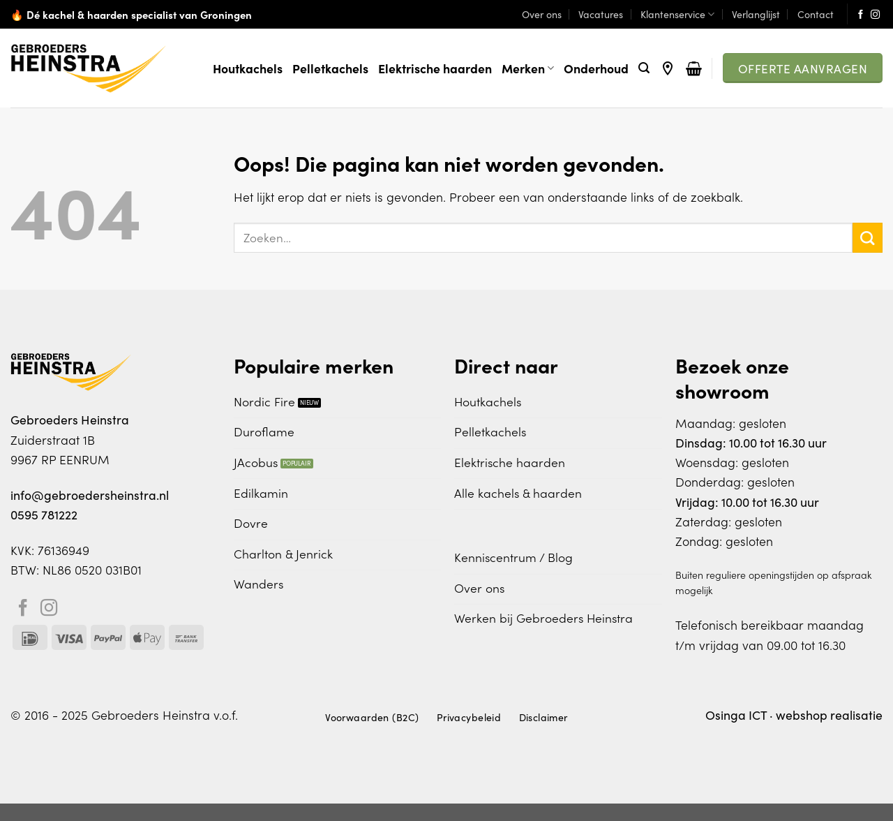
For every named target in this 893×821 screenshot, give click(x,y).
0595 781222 (43, 514)
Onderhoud (596, 68)
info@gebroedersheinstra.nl (89, 494)
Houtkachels (248, 68)
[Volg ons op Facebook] (860, 15)
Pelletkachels (330, 68)
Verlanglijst (756, 14)
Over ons (542, 14)
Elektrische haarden (435, 68)
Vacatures (600, 14)
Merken (528, 68)
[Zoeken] (644, 68)
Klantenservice (677, 14)
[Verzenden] (868, 238)
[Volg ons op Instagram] (875, 15)
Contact (815, 14)
